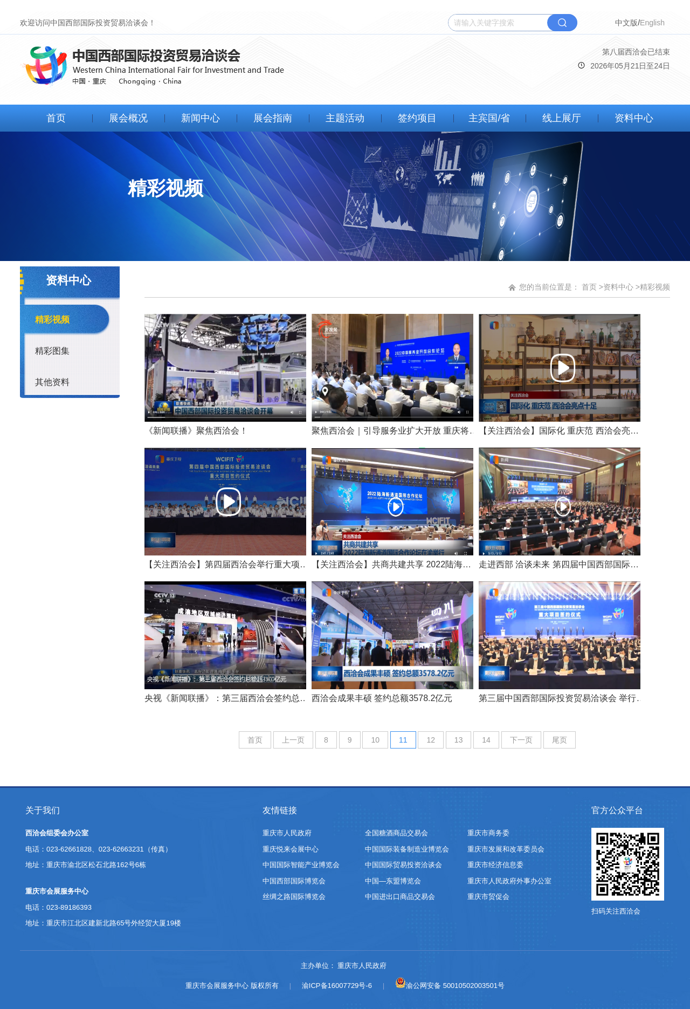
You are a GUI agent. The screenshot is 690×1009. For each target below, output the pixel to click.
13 (458, 740)
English (652, 22)
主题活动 (345, 118)
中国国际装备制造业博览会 (407, 849)
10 (375, 740)
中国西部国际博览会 (294, 881)
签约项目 (417, 118)
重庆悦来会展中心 (291, 849)
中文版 (626, 22)
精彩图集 (52, 350)
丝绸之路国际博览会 (294, 897)
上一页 (293, 740)
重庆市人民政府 (287, 833)
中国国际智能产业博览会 (301, 865)
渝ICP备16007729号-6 (337, 985)
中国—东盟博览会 (393, 881)
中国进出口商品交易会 (400, 897)
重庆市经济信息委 (495, 865)
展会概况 (128, 118)
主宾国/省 (489, 118)
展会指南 (272, 118)
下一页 (521, 740)
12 (430, 740)
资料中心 (634, 118)
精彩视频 (52, 319)
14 (486, 740)
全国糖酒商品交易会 (396, 833)
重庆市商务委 (488, 833)
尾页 (559, 740)
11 (403, 740)
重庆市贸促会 (488, 897)
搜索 (562, 22)
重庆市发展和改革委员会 (505, 849)
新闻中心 (200, 118)
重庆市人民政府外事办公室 (509, 881)
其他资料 (52, 382)
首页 (56, 118)
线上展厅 (561, 118)
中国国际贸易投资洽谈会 (403, 865)
